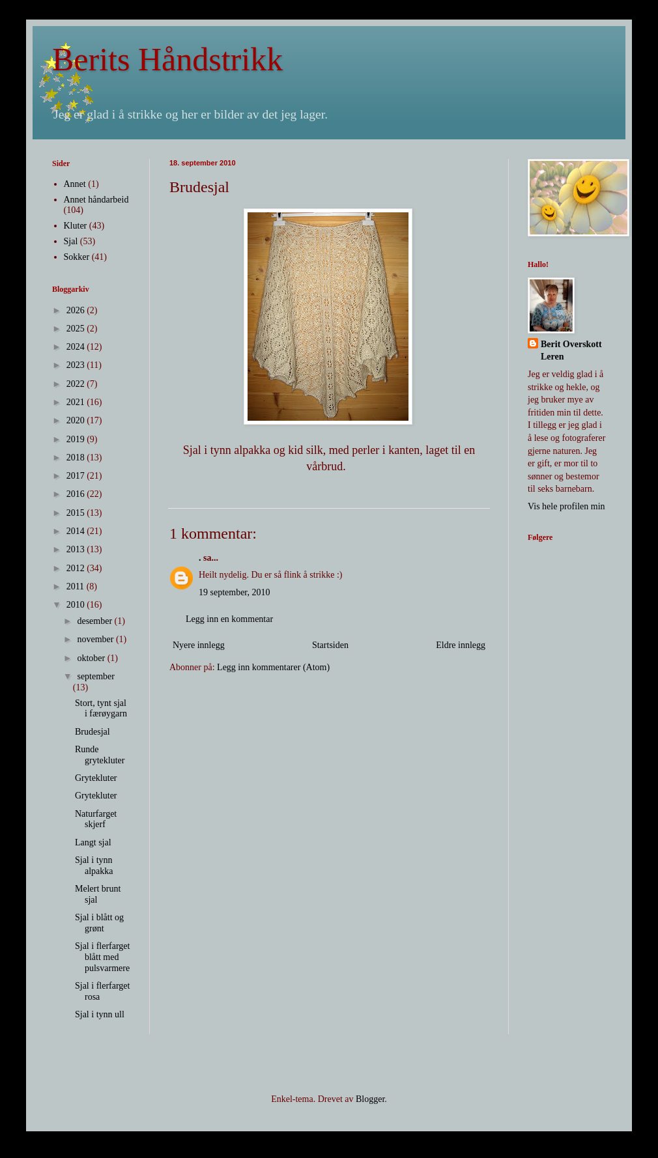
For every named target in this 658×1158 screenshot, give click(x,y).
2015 (76, 513)
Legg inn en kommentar (229, 619)
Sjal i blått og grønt (99, 922)
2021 (76, 402)
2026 (76, 310)
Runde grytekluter (99, 754)
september (96, 676)
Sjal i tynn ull (99, 1014)
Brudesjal (92, 732)
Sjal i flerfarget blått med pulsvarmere (102, 957)
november (96, 639)
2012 (76, 568)
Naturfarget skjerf (96, 819)
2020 (76, 420)
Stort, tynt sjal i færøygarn (101, 708)
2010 (76, 605)
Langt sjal (93, 842)
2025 (76, 328)
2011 (76, 586)
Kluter (75, 226)
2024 (76, 347)
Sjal (71, 241)
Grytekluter (96, 778)
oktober (92, 658)
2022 (76, 384)
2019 (76, 439)
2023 (76, 365)
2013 (76, 549)
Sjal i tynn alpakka (94, 865)
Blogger (370, 1099)
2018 (76, 457)
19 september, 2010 (234, 592)
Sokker (77, 257)
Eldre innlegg (460, 645)
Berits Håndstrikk (167, 59)
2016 (76, 494)
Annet (75, 184)
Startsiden (330, 645)
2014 (76, 531)
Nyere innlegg (199, 645)
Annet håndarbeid (96, 200)
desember (95, 621)
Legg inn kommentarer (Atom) (273, 667)
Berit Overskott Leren (571, 350)
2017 (76, 476)
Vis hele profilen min (566, 506)
